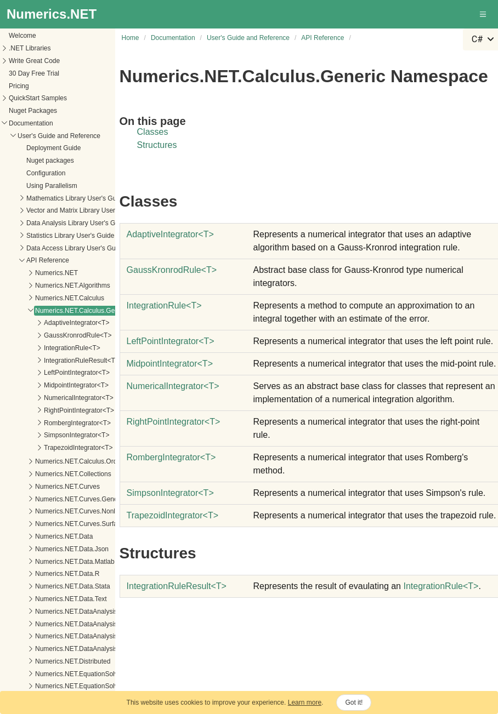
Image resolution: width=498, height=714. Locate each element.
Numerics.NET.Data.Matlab (47, 498)
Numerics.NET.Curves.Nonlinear (55, 448)
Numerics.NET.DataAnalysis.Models (60, 586)
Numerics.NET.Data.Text (44, 536)
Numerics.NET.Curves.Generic (52, 436)
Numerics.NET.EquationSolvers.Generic (66, 623)
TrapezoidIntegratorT (173, 515)
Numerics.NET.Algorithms (45, 222)
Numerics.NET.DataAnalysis (49, 548)
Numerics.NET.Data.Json (44, 486)
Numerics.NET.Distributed (45, 598)
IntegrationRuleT (164, 305)
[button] (483, 14)
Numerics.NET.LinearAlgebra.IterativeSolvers (74, 673)
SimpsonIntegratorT (170, 493)
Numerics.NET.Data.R (40, 511)
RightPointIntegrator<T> (51, 347)
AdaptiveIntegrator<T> (49, 260)
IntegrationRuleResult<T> (54, 297)
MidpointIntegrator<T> (48, 322)
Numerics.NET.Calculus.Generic (54, 248)
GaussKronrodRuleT (172, 270)
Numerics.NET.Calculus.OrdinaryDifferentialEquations (86, 398)
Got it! (354, 702)
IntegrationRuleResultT (177, 586)
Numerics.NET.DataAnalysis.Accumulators (70, 561)
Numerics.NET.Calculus (42, 235)
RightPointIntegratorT (173, 421)
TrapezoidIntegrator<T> (51, 385)
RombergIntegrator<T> (49, 360)
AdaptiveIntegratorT (170, 234)
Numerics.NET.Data (36, 473)
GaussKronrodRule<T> (50, 272)
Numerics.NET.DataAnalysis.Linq (56, 573)
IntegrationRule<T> (44, 285)
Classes (152, 131)
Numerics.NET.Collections (46, 411)
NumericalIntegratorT (173, 386)
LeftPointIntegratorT (170, 341)
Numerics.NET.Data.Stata (45, 523)
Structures (157, 145)
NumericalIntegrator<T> (51, 335)
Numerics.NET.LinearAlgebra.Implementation (73, 661)
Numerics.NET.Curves (40, 423)
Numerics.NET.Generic (41, 635)
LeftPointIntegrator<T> (49, 309)
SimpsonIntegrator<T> (49, 372)
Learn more (304, 702)
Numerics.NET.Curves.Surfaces (54, 461)
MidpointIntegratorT (170, 363)
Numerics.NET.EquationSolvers (53, 611)
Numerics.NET (29, 210)
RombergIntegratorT (171, 457)
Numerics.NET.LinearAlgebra (50, 648)
